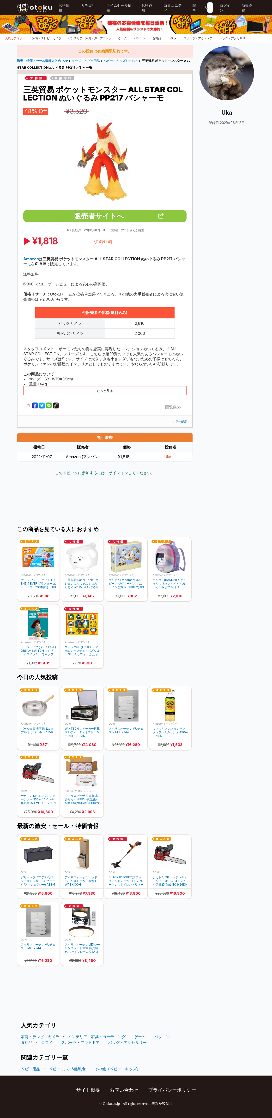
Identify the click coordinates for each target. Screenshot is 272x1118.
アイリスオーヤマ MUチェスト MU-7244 (126, 730)
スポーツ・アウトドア (198, 38)
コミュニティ (173, 7)
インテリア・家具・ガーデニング (89, 38)
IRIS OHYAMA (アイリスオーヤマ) (80, 791)
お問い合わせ (124, 1090)
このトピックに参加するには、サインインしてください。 (105, 472)
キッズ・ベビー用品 (86, 61)
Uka (167, 456)
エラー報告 (179, 421)
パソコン (139, 38)
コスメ (172, 38)
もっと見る (105, 391)
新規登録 (247, 7)
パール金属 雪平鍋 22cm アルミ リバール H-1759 (37, 730)
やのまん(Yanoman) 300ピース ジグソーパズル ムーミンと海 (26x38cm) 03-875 (126, 583)
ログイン (225, 7)
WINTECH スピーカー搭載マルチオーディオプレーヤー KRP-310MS (82, 732)
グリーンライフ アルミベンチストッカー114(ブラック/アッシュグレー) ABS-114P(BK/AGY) (38, 880)
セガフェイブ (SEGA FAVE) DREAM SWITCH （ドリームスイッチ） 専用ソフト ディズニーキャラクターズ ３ (38, 650)
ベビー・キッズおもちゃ (121, 61)
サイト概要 (88, 1090)
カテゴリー (88, 7)
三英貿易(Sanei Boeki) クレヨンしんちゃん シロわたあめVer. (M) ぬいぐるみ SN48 (82, 583)
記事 (194, 7)
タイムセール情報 (119, 7)
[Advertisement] (105, 501)
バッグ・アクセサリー (233, 38)
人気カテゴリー (15, 38)
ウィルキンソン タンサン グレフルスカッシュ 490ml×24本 (170, 732)
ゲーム (122, 38)
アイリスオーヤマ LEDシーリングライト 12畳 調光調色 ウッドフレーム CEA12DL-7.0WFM (82, 948)
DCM (68, 723)
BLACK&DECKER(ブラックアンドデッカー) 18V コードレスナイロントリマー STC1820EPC (126, 880)
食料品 (156, 38)
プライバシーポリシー (172, 1090)
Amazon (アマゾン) (33, 575)
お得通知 (146, 7)
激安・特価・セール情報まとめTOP (43, 61)
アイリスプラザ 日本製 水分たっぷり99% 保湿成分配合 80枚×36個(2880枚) (82, 799)
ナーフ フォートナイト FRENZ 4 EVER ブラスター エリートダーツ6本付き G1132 (38, 583)
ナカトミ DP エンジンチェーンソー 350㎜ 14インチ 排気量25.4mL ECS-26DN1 (38, 799)
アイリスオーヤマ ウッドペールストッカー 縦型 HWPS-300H (81, 880)
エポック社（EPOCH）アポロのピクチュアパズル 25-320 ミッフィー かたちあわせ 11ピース (82, 650)
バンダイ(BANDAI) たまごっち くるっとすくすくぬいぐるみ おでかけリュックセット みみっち (169, 583)
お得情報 (64, 7)
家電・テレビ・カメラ (46, 38)
